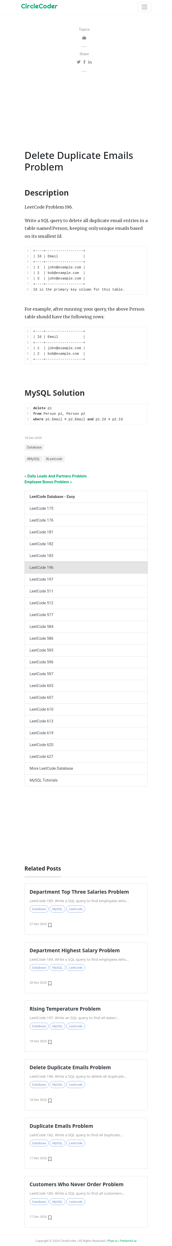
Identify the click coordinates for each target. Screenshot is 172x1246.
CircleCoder (39, 6)
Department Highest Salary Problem (75, 950)
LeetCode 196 (42, 567)
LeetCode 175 (42, 508)
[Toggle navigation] (144, 7)
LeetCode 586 (42, 638)
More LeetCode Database (51, 768)
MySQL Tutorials (44, 780)
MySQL (57, 909)
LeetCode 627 (42, 756)
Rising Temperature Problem (65, 1008)
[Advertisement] (84, 109)
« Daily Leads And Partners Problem (56, 476)
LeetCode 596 (42, 662)
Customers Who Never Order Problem (77, 1184)
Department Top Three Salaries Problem (79, 891)
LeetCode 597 (42, 674)
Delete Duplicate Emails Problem (70, 1067)
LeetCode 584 (42, 626)
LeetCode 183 (42, 555)
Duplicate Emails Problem (61, 1126)
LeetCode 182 (42, 544)
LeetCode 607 (42, 697)
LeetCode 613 (42, 721)
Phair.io (112, 1241)
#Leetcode (54, 459)
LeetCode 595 (42, 650)
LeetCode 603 (42, 685)
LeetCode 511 (42, 591)
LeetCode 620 (42, 744)
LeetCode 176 (42, 520)
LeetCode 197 (42, 579)
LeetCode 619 (42, 733)
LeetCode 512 (42, 603)
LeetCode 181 (42, 532)
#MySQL (33, 459)
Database (34, 447)
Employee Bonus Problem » (48, 482)
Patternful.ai (128, 1241)
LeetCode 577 (42, 615)
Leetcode (76, 909)
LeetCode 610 (42, 709)
